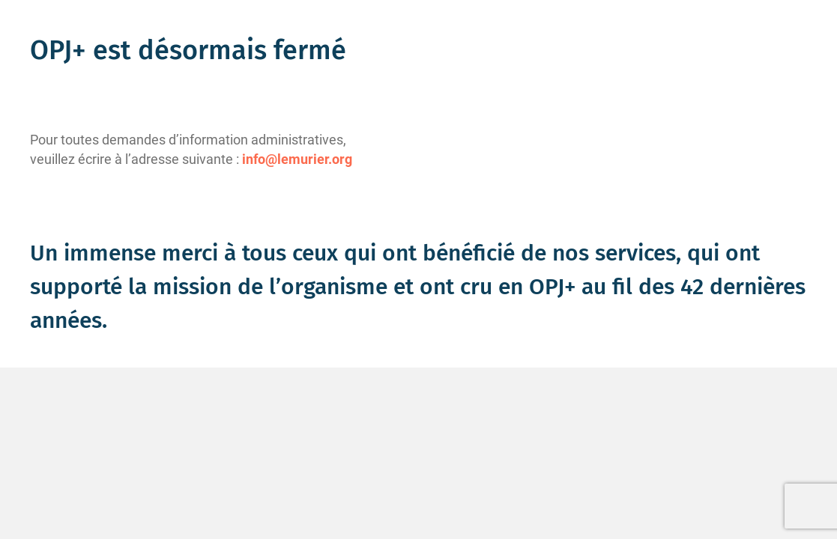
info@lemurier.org (297, 159)
